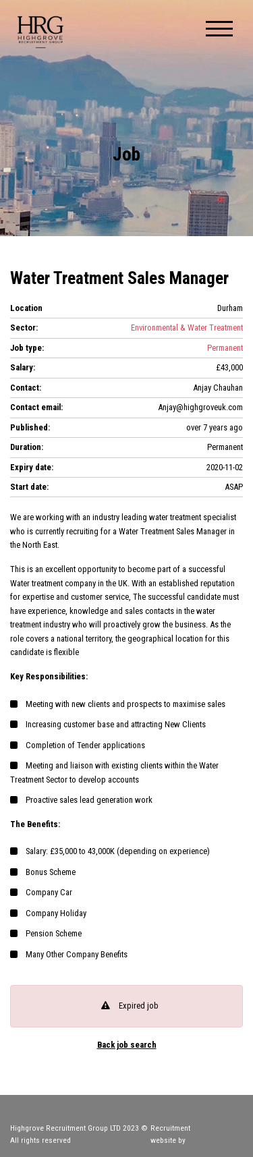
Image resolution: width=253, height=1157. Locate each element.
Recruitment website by (196, 1134)
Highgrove (40, 32)
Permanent (225, 348)
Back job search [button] (127, 1045)
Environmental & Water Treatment (187, 327)
